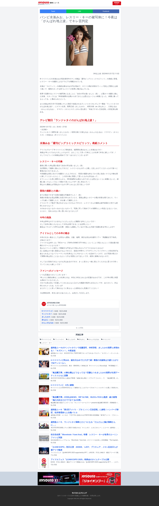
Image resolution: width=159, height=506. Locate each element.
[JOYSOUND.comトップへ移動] (117, 3)
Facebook (106, 11)
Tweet (53, 11)
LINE (79, 11)
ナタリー (47, 4)
